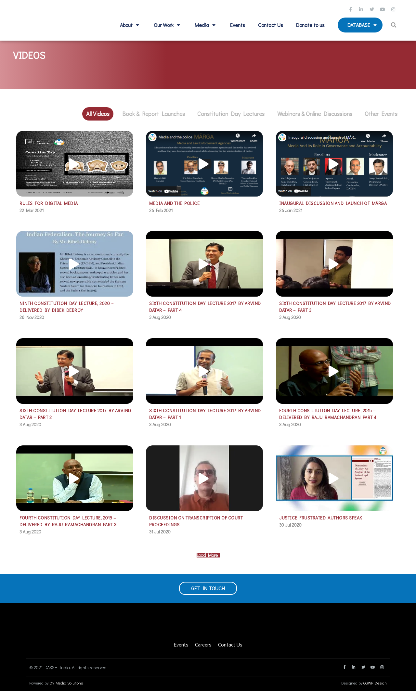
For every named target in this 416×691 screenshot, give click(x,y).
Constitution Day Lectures (231, 114)
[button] (394, 25)
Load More (208, 555)
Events (237, 24)
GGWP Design (375, 682)
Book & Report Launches (153, 114)
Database (362, 25)
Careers (203, 644)
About (130, 25)
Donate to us (310, 24)
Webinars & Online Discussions (314, 114)
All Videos (98, 114)
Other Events (381, 114)
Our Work (168, 25)
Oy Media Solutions (66, 682)
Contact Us (270, 24)
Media (206, 25)
